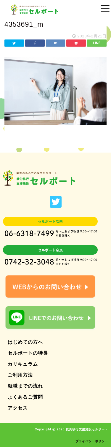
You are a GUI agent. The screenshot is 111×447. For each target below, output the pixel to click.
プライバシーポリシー (91, 441)
